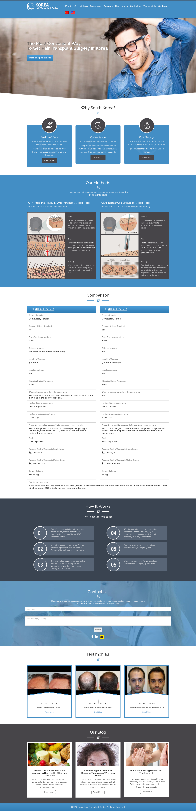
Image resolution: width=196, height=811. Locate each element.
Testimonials (149, 6)
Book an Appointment (40, 58)
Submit (98, 630)
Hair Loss (83, 6)
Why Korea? (70, 6)
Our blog (162, 6)
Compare (108, 6)
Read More (49, 160)
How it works (121, 6)
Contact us (135, 6)
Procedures (95, 6)
